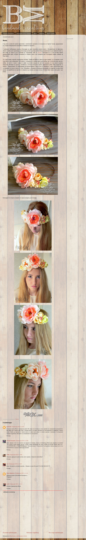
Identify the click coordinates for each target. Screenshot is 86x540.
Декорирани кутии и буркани (23, 33)
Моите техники (50, 33)
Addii (8, 454)
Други (35, 33)
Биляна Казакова (11, 440)
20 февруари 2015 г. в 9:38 (22, 440)
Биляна (40, 52)
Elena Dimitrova (11, 473)
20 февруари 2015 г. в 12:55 (15, 464)
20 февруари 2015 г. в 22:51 (15, 484)
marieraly (9, 426)
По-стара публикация (56, 532)
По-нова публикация (9, 532)
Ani (7, 464)
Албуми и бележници (8, 33)
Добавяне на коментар (9, 492)
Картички (41, 33)
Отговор (9, 435)
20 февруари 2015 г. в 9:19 (18, 426)
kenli (8, 484)
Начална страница (33, 532)
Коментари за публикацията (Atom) (18, 536)
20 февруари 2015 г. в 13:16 (21, 473)
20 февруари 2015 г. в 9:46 (16, 454)
